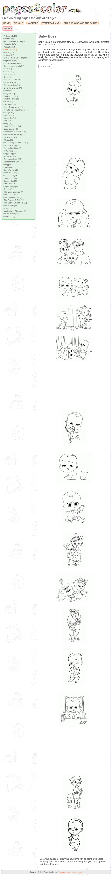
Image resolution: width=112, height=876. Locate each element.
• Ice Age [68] (8, 112)
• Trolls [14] (7, 208)
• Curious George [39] (12, 80)
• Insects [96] (8, 115)
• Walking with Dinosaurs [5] (14, 211)
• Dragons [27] (9, 93)
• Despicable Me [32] (11, 82)
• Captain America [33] (12, 63)
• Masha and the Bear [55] (13, 134)
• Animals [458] (9, 47)
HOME (6, 23)
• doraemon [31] (9, 91)
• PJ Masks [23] (9, 156)
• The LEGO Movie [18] (12, 195)
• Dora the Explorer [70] (12, 88)
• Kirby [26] (7, 123)
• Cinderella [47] (9, 74)
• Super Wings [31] (10, 186)
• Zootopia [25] (9, 216)
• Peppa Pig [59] (9, 154)
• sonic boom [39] (10, 175)
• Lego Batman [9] (10, 129)
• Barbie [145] (8, 52)
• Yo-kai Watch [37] (11, 214)
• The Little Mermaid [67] (13, 197)
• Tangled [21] (8, 189)
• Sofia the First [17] (11, 173)
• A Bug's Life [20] (10, 36)
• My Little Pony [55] (11, 145)
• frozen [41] (8, 102)
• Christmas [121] (10, 71)
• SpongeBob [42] (10, 181)
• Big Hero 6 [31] (9, 60)
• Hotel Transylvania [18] (13, 107)
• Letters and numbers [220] (14, 132)
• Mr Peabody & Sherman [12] (15, 143)
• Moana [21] (8, 140)
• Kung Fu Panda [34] (12, 126)
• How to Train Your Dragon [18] (16, 110)
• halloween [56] (9, 104)
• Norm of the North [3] (12, 148)
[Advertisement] (73, 132)
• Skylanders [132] (10, 167)
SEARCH (7, 28)
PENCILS (18, 23)
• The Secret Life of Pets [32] (15, 203)
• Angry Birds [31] (10, 44)
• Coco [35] (7, 77)
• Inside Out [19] (9, 118)
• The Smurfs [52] (10, 205)
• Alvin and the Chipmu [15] (14, 41)
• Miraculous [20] (10, 137)
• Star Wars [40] (9, 184)
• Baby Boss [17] (10, 50)
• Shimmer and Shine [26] (13, 162)
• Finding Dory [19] (10, 96)
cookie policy (65, 872)
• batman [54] (8, 55)
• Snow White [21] (10, 170)
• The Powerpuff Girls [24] (13, 200)
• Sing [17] (7, 164)
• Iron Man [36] (9, 121)
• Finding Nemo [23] (11, 99)
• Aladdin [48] (8, 39)
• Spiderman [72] (10, 178)
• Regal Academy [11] (12, 159)
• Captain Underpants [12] (13, 66)
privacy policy (77, 872)
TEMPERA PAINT (50, 23)
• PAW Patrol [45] (10, 151)
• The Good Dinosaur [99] (13, 192)
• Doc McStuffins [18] (11, 85)
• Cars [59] (7, 69)
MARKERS (32, 23)
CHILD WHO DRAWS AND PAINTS (80, 23)
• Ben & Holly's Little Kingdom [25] (17, 58)
